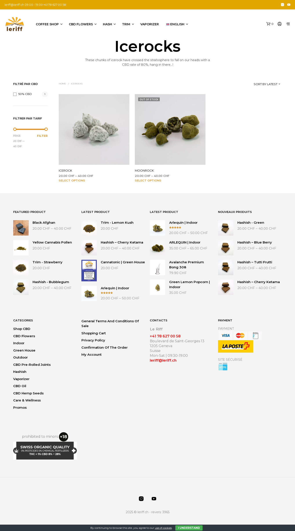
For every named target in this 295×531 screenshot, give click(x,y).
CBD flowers (81, 24)
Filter (42, 135)
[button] (269, 24)
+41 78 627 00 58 (165, 336)
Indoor (18, 343)
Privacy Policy (93, 340)
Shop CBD (21, 329)
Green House (24, 350)
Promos (20, 407)
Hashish (19, 372)
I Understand (189, 527)
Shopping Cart (93, 333)
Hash (107, 24)
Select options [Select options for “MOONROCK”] (148, 180)
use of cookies (163, 527)
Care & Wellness (27, 400)
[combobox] (259, 84)
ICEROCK (65, 170)
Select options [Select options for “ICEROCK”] (72, 180)
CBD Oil (19, 386)
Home (62, 83)
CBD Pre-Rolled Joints (32, 365)
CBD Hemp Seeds (28, 393)
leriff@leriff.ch (14, 4)
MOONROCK (144, 170)
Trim (126, 24)
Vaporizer (149, 24)
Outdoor (20, 357)
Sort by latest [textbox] (265, 84)
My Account (91, 354)
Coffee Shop (47, 24)
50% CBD (25, 94)
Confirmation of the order (104, 347)
